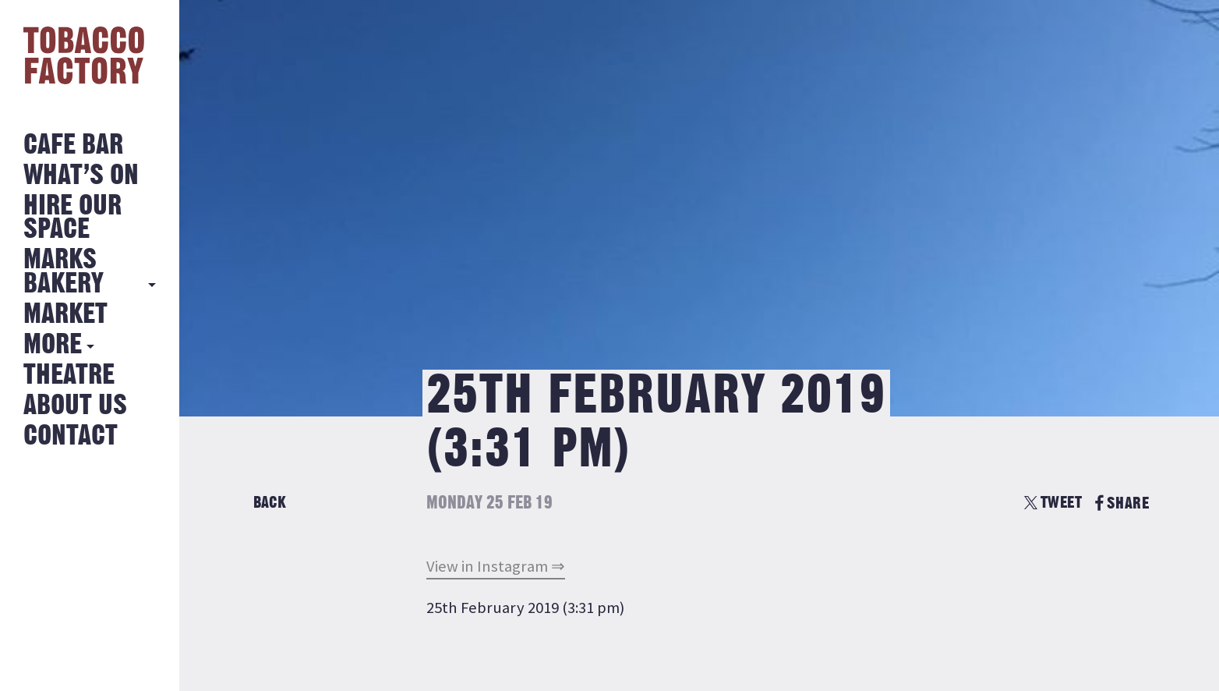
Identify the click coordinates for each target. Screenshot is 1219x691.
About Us (75, 406)
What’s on (81, 176)
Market (65, 315)
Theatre (69, 375)
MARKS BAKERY (63, 272)
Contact (70, 436)
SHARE (1122, 503)
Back (269, 502)
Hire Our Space (72, 218)
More (52, 345)
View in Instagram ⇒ (495, 566)
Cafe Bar (73, 145)
